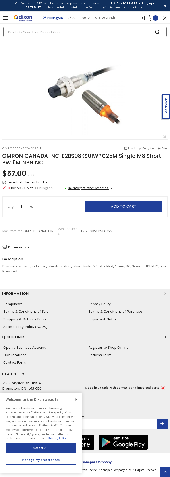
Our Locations (14, 355)
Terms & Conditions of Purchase (115, 311)
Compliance (13, 304)
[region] (41, 433)
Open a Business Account (24, 347)
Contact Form (14, 362)
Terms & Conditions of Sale (26, 311)
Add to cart (123, 206)
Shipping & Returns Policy (25, 319)
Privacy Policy (99, 304)
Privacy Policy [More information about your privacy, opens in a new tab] (57, 438)
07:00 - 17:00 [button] (77, 18)
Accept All (41, 448)
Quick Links (85, 336)
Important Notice (102, 319)
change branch (105, 17)
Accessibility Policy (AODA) (25, 327)
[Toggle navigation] (5, 18)
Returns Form (99, 355)
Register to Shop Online (108, 347)
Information (85, 293)
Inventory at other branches (88, 188)
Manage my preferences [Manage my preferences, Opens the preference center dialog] (41, 460)
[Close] (76, 399)
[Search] (85, 32)
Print (165, 148)
